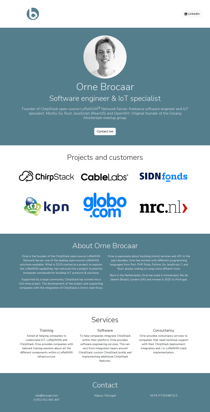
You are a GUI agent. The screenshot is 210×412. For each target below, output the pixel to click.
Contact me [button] (105, 131)
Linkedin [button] (192, 14)
